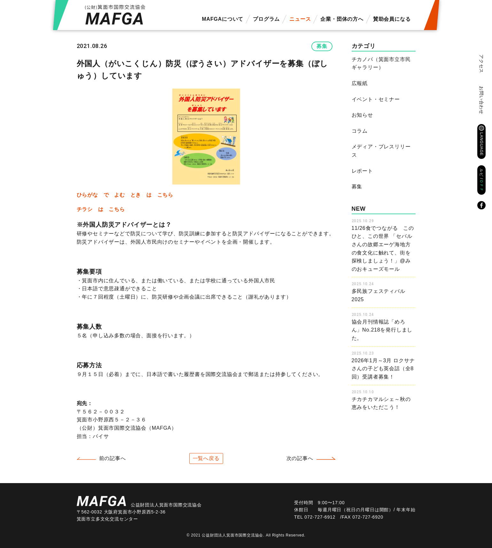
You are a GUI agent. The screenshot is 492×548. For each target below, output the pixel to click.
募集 (321, 46)
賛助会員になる (392, 19)
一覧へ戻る (206, 458)
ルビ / (481, 180)
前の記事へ (112, 458)
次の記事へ (299, 458)
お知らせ (362, 115)
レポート (362, 171)
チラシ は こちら (101, 209)
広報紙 (360, 83)
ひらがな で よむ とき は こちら (125, 195)
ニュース (300, 19)
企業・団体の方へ (341, 19)
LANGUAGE (481, 144)
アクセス (481, 63)
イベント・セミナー (376, 99)
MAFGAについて (222, 19)
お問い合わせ (481, 100)
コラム (360, 131)
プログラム (266, 19)
